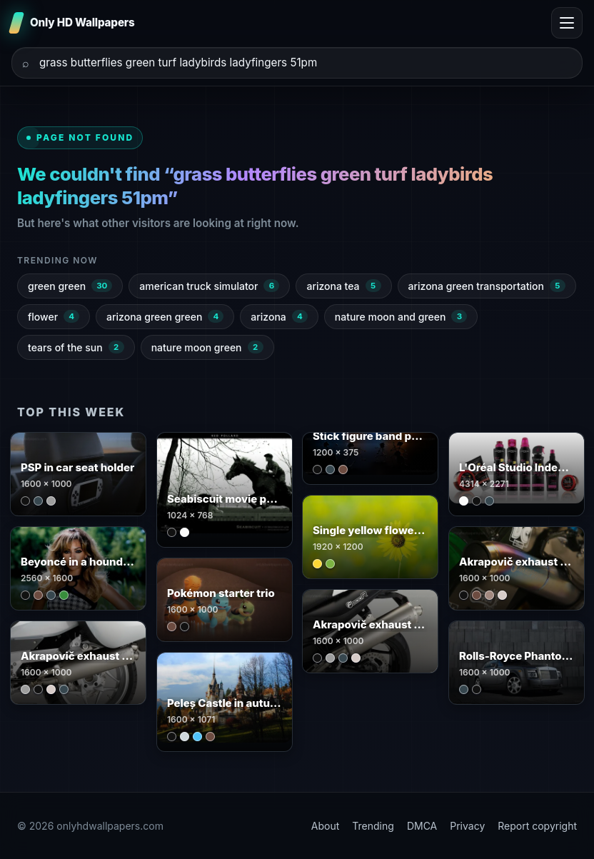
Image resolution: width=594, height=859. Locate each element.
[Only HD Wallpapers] (73, 23)
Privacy (467, 826)
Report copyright (537, 826)
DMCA (422, 826)
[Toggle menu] (567, 23)
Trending (373, 826)
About (325, 826)
